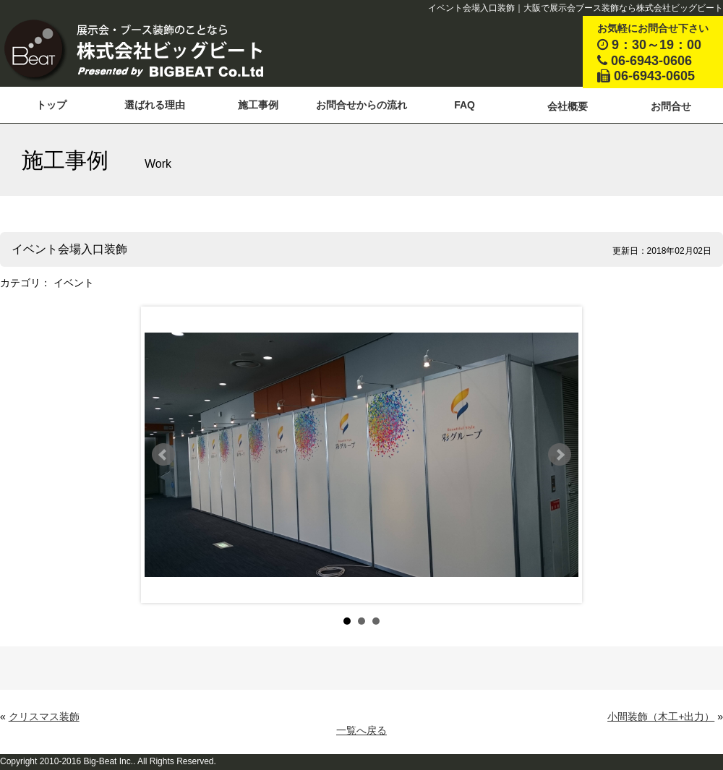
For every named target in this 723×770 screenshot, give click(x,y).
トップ (51, 105)
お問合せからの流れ (361, 105)
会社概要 (567, 106)
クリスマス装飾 (44, 716)
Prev (163, 454)
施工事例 (258, 105)
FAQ (464, 105)
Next (559, 454)
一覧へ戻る (361, 730)
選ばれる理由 (154, 105)
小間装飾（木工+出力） (660, 716)
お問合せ (671, 106)
